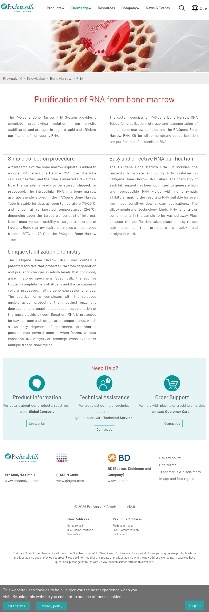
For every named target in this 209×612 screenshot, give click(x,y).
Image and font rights (176, 478)
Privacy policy (170, 458)
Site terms (167, 465)
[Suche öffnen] (182, 8)
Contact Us (37, 423)
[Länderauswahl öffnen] (196, 8)
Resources (106, 8)
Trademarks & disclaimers (180, 471)
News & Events (158, 8)
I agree (195, 605)
